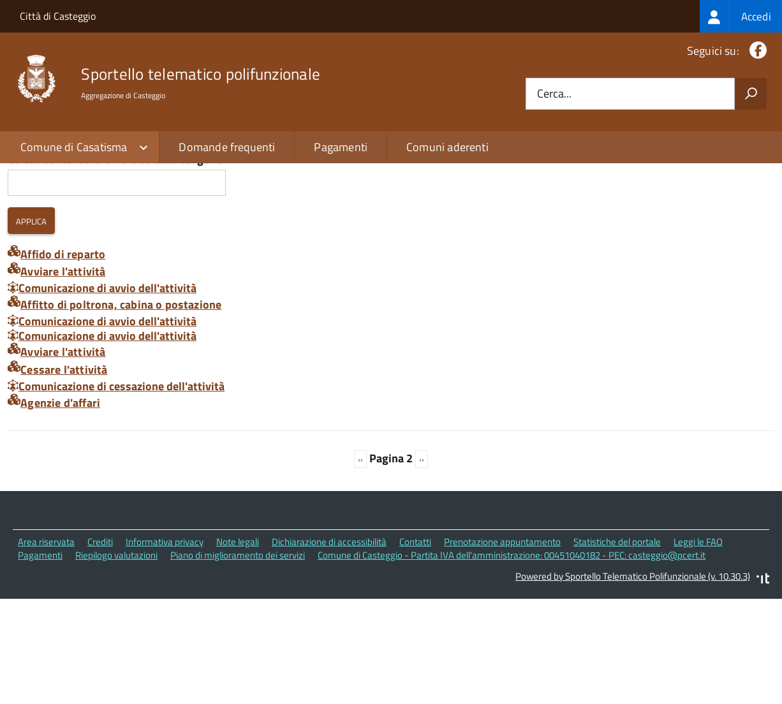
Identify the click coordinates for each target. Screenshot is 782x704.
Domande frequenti (227, 147)
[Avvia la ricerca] (751, 94)
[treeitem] (741, 16)
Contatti (415, 647)
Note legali (237, 647)
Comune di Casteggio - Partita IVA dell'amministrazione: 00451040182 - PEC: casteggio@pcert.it (511, 661)
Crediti (100, 647)
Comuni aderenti (447, 147)
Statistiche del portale (617, 647)
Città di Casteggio (58, 16)
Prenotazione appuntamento (502, 647)
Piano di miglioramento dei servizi (237, 661)
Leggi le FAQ (698, 647)
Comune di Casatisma (73, 147)
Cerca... (554, 94)
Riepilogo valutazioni (116, 661)
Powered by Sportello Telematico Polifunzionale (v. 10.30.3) (632, 681)
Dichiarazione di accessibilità (329, 647)
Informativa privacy (164, 647)
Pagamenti (340, 147)
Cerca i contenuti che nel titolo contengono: (117, 265)
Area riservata (46, 647)
